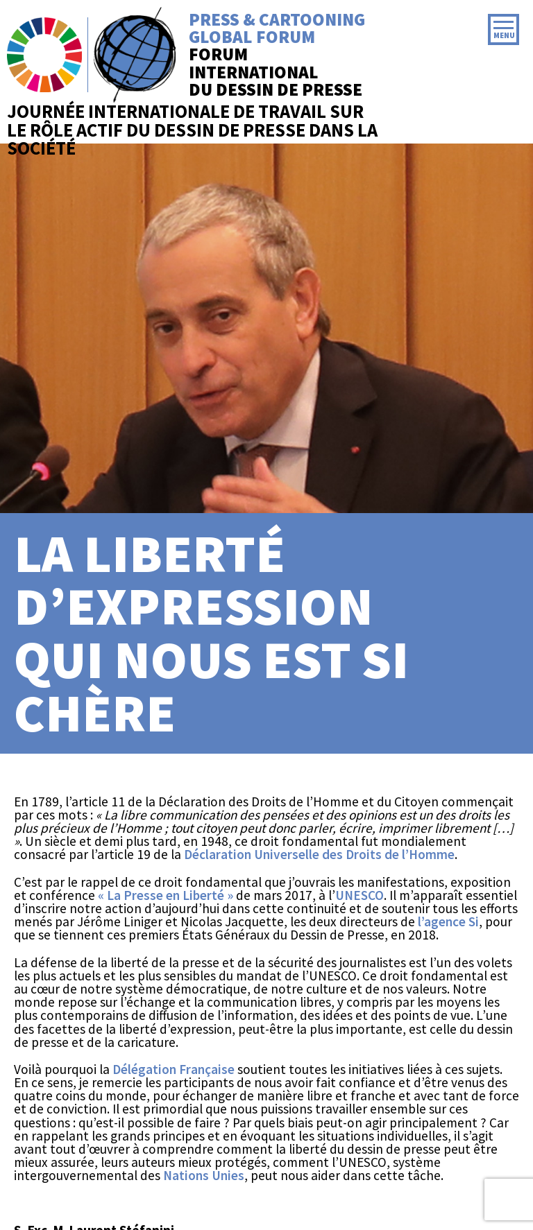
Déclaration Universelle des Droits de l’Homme (319, 854)
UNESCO (359, 895)
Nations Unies (203, 1175)
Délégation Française (173, 1069)
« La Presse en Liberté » (165, 895)
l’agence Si (448, 921)
